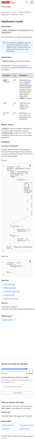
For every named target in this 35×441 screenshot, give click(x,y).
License (4, 438)
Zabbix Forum (24, 429)
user (28, 102)
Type (14, 75)
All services (5, 429)
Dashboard (5, 14)
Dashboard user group (11, 320)
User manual (5, 12)
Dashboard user (9, 316)
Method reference (25, 12)
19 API (14, 12)
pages (29, 79)
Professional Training (26, 425)
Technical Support (7, 425)
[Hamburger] (32, 2)
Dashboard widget (10, 309)
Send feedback (17, 393)
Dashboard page (9, 306)
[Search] (26, 2)
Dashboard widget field (11, 313)
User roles (18, 49)
